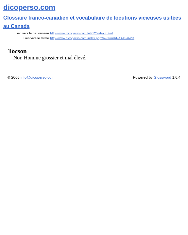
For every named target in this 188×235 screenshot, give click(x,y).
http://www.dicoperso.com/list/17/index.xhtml (81, 33)
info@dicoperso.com (38, 77)
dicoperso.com (29, 7)
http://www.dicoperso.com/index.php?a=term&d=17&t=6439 (92, 38)
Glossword (162, 77)
